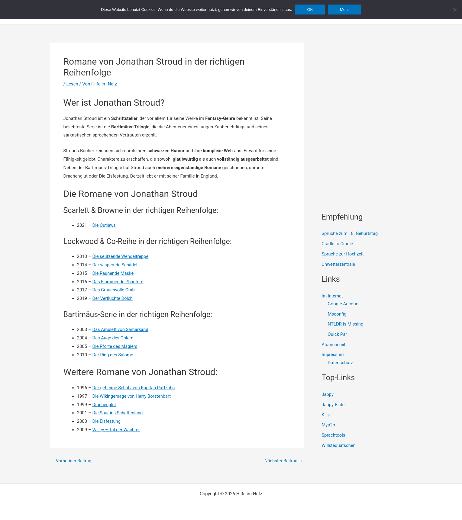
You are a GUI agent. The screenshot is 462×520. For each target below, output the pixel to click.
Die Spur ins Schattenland (118, 413)
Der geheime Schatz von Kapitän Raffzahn (134, 387)
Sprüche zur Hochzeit (343, 254)
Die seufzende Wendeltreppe (121, 256)
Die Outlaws (104, 225)
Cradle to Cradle (338, 243)
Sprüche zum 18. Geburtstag (350, 233)
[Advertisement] (367, 80)
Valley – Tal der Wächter (116, 429)
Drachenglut (104, 404)
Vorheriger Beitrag (71, 461)
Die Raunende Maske (113, 273)
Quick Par (337, 334)
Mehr (344, 9)
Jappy (328, 394)
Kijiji (326, 414)
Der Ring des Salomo (113, 355)
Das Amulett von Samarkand (121, 329)
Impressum (333, 355)
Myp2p (328, 425)
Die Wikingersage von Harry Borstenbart (132, 396)
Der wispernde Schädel (115, 265)
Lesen (72, 84)
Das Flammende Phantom (118, 281)
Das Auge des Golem (113, 338)
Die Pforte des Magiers (115, 346)
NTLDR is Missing (345, 324)
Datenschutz (340, 362)
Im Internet (333, 296)
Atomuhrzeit (334, 344)
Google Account (344, 304)
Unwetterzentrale (339, 264)
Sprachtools (334, 435)
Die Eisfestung (106, 421)
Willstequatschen (339, 445)
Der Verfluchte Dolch (113, 298)
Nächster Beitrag (283, 461)
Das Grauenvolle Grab (114, 290)
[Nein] (454, 10)
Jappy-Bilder (334, 404)
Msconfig (337, 314)
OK (310, 9)
